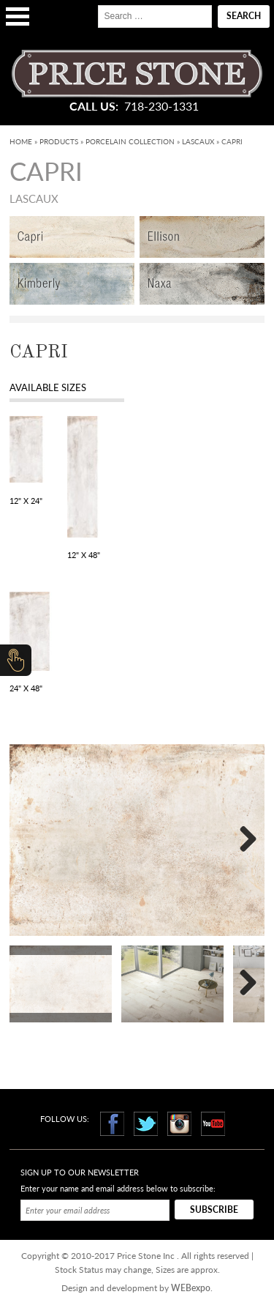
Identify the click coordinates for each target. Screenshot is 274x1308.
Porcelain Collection (130, 141)
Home (20, 141)
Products (58, 141)
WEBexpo (190, 1287)
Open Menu (17, 16)
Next (242, 840)
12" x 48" (83, 555)
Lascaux (198, 141)
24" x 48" (25, 688)
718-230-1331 (161, 106)
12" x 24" (25, 500)
